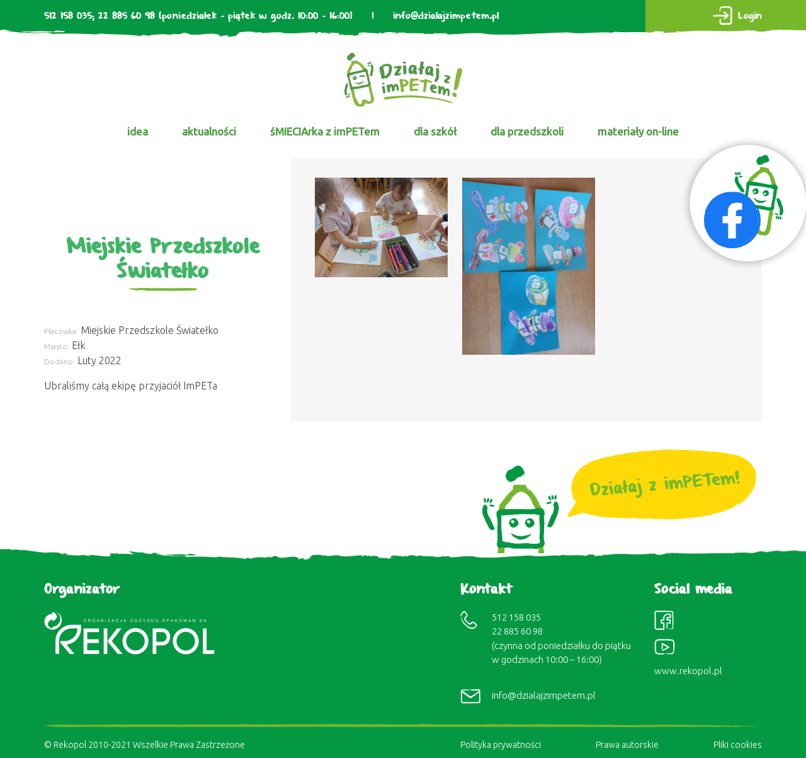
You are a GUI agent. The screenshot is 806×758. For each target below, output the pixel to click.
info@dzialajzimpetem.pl (446, 16)
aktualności (209, 131)
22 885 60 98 (126, 16)
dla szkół (435, 131)
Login (750, 16)
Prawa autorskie (627, 745)
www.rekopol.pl (688, 670)
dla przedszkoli (527, 131)
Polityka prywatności (500, 745)
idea (137, 131)
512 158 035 (68, 16)
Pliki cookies (737, 745)
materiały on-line (638, 131)
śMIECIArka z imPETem (325, 131)
